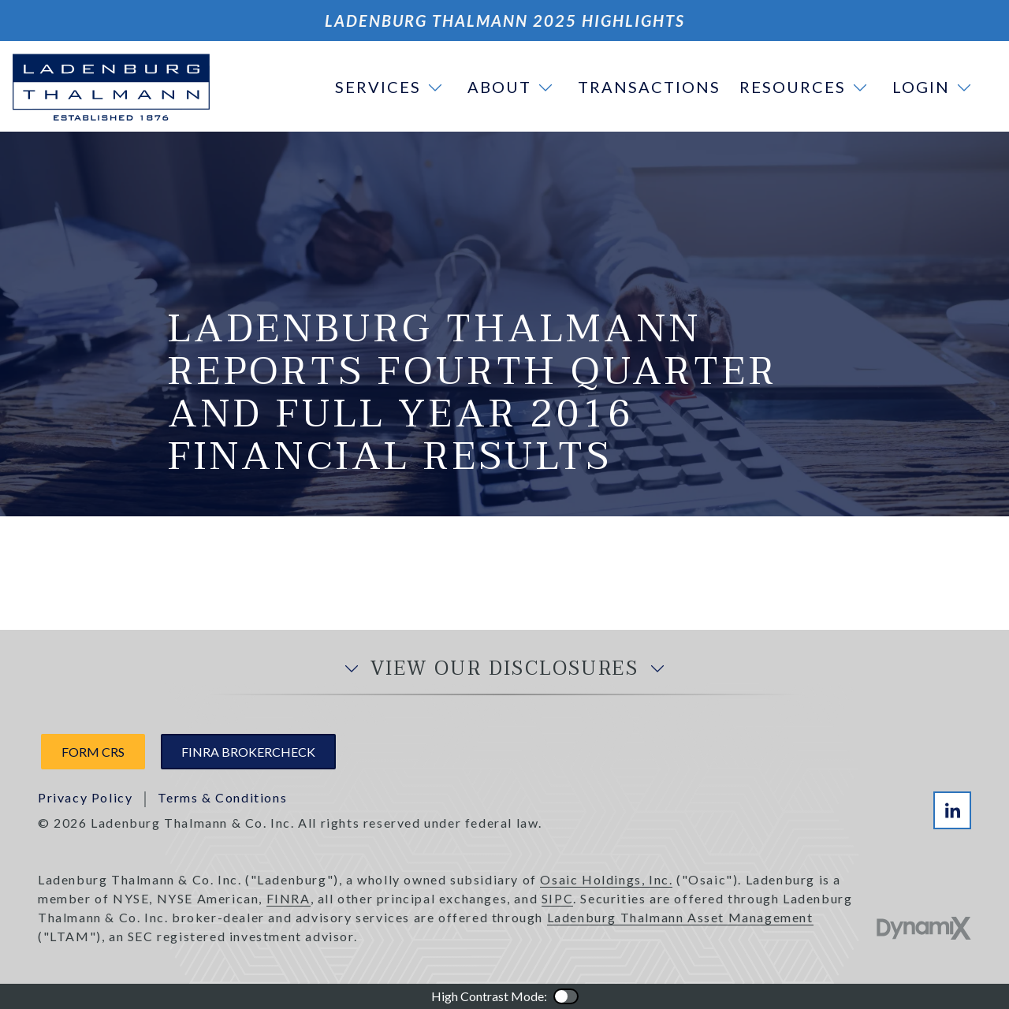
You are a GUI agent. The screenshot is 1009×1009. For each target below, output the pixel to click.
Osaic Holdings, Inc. (606, 879)
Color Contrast (566, 996)
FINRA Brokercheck (248, 751)
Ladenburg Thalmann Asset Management (680, 917)
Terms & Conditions (222, 797)
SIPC (557, 898)
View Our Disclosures (504, 669)
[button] (392, 87)
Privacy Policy (85, 797)
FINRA (288, 898)
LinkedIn (952, 810)
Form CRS (93, 751)
